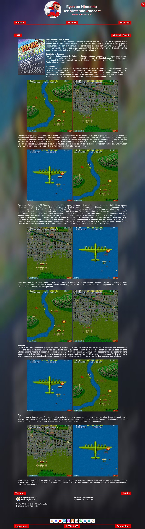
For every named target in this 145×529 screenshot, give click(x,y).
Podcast (19, 22)
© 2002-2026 (72, 526)
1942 (17, 35)
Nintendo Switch (121, 35)
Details (126, 493)
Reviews (72, 22)
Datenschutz (123, 526)
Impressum (21, 526)
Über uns (125, 22)
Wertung (19, 493)
